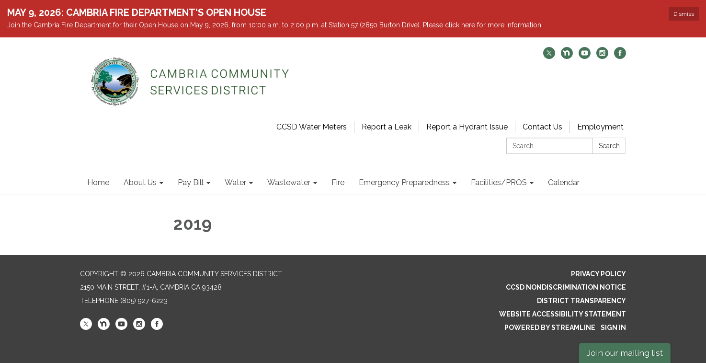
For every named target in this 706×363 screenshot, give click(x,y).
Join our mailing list (625, 353)
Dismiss (683, 14)
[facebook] (620, 56)
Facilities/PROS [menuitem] (499, 182)
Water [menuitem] (235, 182)
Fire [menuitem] (337, 182)
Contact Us (542, 126)
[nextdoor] (567, 56)
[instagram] (602, 56)
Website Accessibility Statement (562, 314)
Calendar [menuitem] (564, 182)
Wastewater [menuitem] (288, 182)
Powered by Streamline (549, 327)
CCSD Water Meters (311, 126)
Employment (600, 126)
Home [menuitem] (98, 182)
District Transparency (581, 300)
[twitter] (549, 56)
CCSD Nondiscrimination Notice (566, 287)
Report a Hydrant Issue (467, 126)
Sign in (613, 327)
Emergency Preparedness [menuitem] (404, 182)
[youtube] (585, 56)
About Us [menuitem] (140, 182)
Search (609, 146)
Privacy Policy (598, 274)
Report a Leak (386, 126)
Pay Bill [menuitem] (191, 182)
